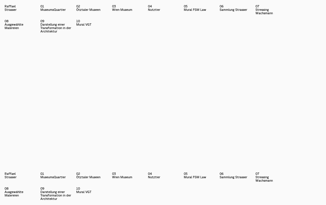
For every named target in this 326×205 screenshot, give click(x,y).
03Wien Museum (122, 8)
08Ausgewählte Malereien (14, 24)
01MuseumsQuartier (53, 8)
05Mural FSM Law (195, 8)
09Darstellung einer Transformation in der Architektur (55, 26)
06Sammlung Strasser (233, 8)
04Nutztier (154, 8)
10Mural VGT (83, 22)
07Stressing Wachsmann (264, 10)
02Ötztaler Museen (88, 8)
